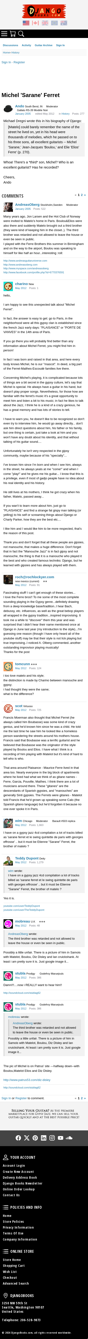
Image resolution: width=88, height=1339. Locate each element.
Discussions (10, 45)
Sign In (60, 45)
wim (18, 821)
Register (19, 62)
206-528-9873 (30, 1320)
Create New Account (18, 1171)
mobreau (22, 921)
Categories (4, 34)
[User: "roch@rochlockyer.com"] (8, 579)
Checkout (10, 1277)
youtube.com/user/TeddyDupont (22, 905)
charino (21, 284)
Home (7, 1215)
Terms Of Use (13, 1233)
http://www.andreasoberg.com (21, 264)
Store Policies (13, 1221)
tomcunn (22, 664)
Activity (26, 45)
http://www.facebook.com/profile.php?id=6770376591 (34, 272)
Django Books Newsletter (22, 1183)
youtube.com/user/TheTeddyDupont (24, 909)
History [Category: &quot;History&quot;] (65, 113)
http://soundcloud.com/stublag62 (22, 992)
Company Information (20, 1239)
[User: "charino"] (8, 286)
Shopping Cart (14, 1265)
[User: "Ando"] (8, 108)
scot (19, 706)
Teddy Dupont (27, 858)
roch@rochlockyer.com (34, 577)
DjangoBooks (5, 1295)
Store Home (12, 1259)
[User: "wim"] (8, 823)
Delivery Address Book (20, 1177)
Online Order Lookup (19, 1189)
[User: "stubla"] (8, 976)
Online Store (5, 1251)
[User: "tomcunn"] (8, 666)
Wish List (10, 1271)
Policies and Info (5, 1207)
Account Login (14, 1165)
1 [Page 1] (79, 195)
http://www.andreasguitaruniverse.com (25, 260)
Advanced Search (16, 1283)
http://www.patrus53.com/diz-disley (27, 1080)
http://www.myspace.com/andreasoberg (26, 268)
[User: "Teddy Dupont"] (8, 861)
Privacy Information (18, 1227)
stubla (20, 973)
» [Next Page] (85, 195)
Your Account (5, 1157)
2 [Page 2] (82, 195)
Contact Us (11, 1195)
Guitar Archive (43, 45)
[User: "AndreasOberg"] (8, 207)
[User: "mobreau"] (8, 924)
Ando (19, 106)
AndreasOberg (27, 204)
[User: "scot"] (8, 708)
